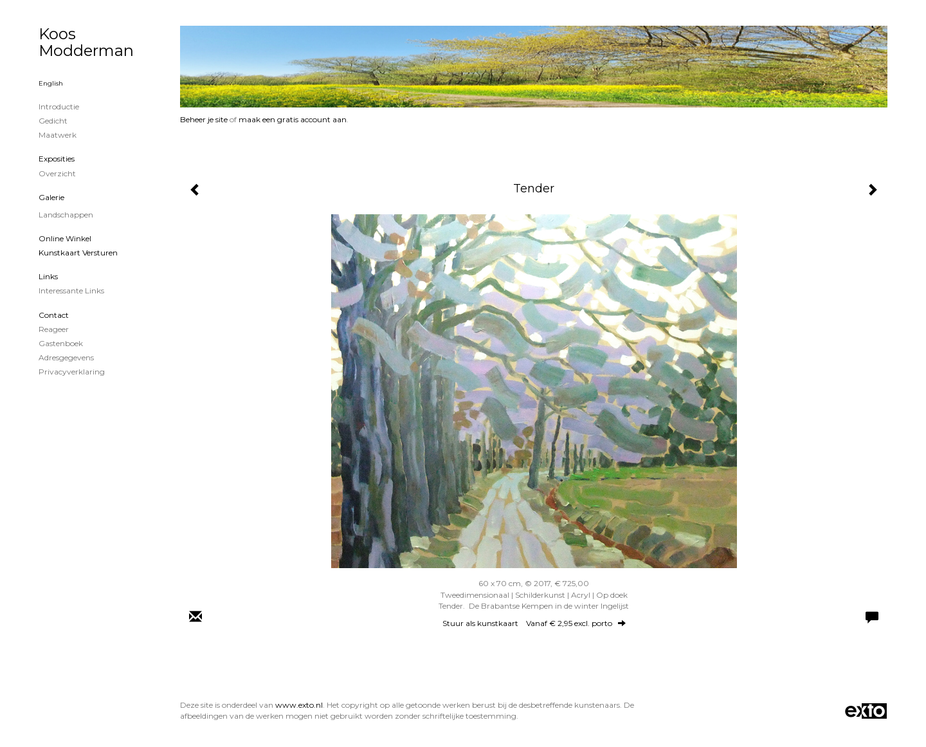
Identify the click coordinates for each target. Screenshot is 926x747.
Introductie (59, 106)
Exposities (57, 158)
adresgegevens (66, 357)
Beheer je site (204, 119)
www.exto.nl (299, 705)
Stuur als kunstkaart (534, 623)
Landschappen (66, 214)
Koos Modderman (86, 42)
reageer (54, 329)
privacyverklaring (72, 371)
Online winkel (65, 238)
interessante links (71, 290)
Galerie (51, 197)
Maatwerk (58, 135)
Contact (54, 315)
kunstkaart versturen (78, 252)
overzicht (57, 173)
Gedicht (53, 120)
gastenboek (61, 343)
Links (48, 276)
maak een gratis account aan (293, 119)
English (51, 83)
